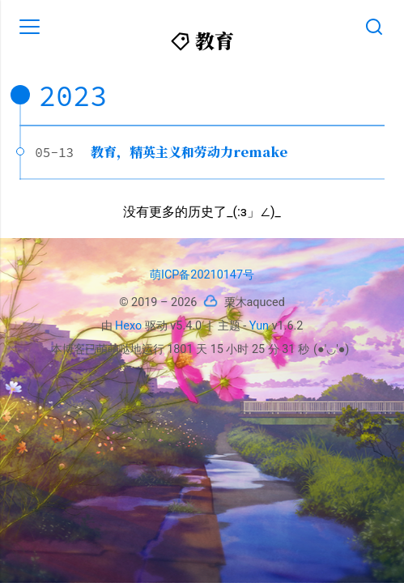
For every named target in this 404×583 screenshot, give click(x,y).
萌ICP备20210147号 (202, 275)
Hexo (128, 326)
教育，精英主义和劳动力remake (189, 152)
